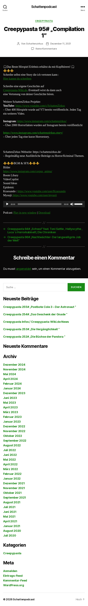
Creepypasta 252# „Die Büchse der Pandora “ (34, 336)
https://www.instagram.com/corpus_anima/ (27, 171)
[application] (44, 204)
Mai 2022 (9, 459)
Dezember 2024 (14, 364)
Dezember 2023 (14, 393)
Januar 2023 (12, 421)
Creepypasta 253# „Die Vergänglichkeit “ (31, 329)
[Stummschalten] (71, 204)
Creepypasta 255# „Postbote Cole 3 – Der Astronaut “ (39, 307)
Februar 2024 (12, 383)
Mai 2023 (9, 402)
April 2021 (10, 521)
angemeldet (23, 268)
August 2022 (12, 445)
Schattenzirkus (34, 43)
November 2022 (14, 431)
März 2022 (10, 469)
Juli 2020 (9, 535)
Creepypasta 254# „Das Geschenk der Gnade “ (35, 314)
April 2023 (10, 407)
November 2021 (14, 488)
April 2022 (10, 464)
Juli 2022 (9, 450)
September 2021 (14, 497)
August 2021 (11, 502)
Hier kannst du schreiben (17, 79)
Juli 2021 (9, 507)
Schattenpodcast (44, 6)
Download (44, 213)
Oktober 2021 (12, 492)
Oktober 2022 (12, 435)
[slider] (40, 204)
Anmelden (10, 571)
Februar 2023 (12, 417)
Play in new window (25, 213)
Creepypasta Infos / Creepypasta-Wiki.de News (36, 321)
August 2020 (12, 530)
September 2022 (14, 440)
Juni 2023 (10, 398)
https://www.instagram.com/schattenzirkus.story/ (33, 133)
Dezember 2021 (14, 483)
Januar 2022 (12, 478)
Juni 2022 (10, 454)
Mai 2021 (9, 516)
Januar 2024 (12, 388)
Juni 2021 (9, 511)
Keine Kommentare (46, 48)
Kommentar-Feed (15, 580)
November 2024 (14, 369)
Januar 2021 (11, 526)
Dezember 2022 (14, 426)
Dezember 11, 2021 (60, 43)
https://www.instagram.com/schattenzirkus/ (42, 121)
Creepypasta (44, 21)
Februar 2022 (12, 473)
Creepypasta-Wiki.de (15, 90)
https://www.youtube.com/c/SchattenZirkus (40, 106)
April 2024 (10, 379)
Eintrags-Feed (13, 575)
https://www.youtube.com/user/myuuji (34, 195)
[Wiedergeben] (7, 204)
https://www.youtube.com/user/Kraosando (42, 191)
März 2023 (10, 412)
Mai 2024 (9, 374)
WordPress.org (13, 585)
